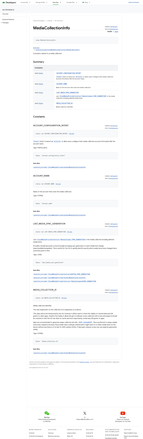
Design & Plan (40, 2)
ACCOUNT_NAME (62, 84)
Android (31, 433)
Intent (59, 77)
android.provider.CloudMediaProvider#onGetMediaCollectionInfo (60, 167)
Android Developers (39, 21)
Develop (49, 21)
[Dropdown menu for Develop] (61, 2)
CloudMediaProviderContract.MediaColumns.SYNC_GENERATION (83, 96)
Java (116, 32)
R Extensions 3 (113, 29)
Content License (84, 362)
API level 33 (114, 27)
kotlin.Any (36, 48)
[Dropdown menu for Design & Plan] (47, 2)
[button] (13, 22)
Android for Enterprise (36, 436)
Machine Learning (53, 436)
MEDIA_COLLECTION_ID (64, 103)
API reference (8, 10)
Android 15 (89, 433)
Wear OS (70, 436)
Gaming (50, 433)
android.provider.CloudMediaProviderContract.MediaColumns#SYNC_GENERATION (65, 281)
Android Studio (134, 2)
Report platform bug (130, 433)
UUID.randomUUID (85, 322)
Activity (79, 77)
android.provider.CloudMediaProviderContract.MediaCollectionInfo (58, 50)
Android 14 (89, 436)
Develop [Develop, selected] (56, 2)
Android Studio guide (112, 435)
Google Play (70, 2)
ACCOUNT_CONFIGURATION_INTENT (69, 73)
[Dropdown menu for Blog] (90, 2)
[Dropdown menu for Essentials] (30, 2)
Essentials (24, 2)
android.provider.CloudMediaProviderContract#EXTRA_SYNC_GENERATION (62, 274)
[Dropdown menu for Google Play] (77, 2)
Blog (86, 2)
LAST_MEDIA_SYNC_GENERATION (67, 93)
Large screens (71, 433)
